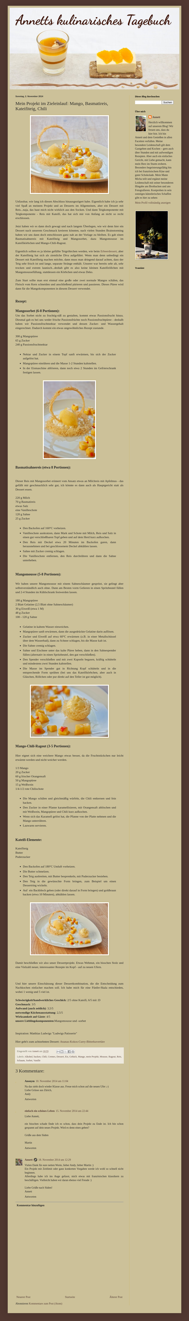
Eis (66, 1056)
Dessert (60, 1056)
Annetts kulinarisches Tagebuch (93, 20)
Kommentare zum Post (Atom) (45, 1303)
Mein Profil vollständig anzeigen (152, 202)
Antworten (30, 1099)
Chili (44, 1056)
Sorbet (29, 1060)
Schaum (21, 1060)
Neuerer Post (23, 1297)
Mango (81, 1056)
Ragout (112, 1056)
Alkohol (29, 1056)
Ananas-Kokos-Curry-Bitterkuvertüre (82, 1041)
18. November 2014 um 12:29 (54, 1159)
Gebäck (73, 1056)
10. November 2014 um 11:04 (52, 1081)
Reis (119, 1056)
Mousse (103, 1056)
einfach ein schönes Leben (40, 1111)
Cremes (51, 1056)
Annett (29, 1159)
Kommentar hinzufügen (30, 1205)
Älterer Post (116, 1297)
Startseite (70, 1297)
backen (37, 1056)
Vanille (37, 1060)
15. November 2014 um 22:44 (72, 1111)
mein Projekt (92, 1056)
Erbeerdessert (108, 251)
